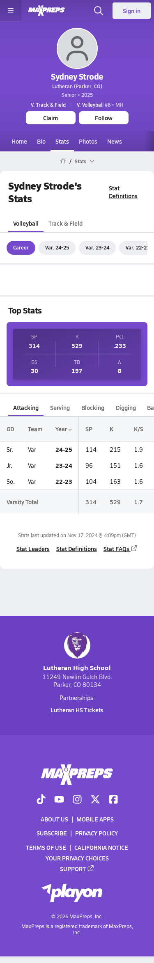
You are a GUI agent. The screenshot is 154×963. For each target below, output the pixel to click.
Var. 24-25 (57, 247)
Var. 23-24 (97, 247)
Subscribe (52, 833)
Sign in (131, 11)
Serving (60, 407)
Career (21, 247)
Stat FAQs (120, 548)
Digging (126, 407)
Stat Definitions (123, 192)
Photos (88, 141)
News (114, 141)
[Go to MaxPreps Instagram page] (77, 800)
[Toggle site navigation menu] (10, 10)
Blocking (92, 407)
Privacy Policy (96, 833)
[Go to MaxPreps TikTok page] (41, 800)
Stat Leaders (33, 548)
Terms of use (46, 847)
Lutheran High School (77, 652)
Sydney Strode (77, 76)
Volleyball (26, 224)
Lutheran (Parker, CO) (77, 86)
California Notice (101, 847)
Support (77, 869)
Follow (104, 118)
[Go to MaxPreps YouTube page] (59, 800)
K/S (138, 429)
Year (63, 429)
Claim (50, 118)
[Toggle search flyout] (98, 10)
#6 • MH (100, 104)
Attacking (26, 407)
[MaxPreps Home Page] (63, 161)
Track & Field (65, 224)
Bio (41, 141)
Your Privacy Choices (77, 857)
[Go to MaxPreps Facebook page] (113, 800)
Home (19, 141)
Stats (62, 141)
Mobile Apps (95, 819)
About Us (54, 819)
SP (88, 429)
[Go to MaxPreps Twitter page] (95, 800)
